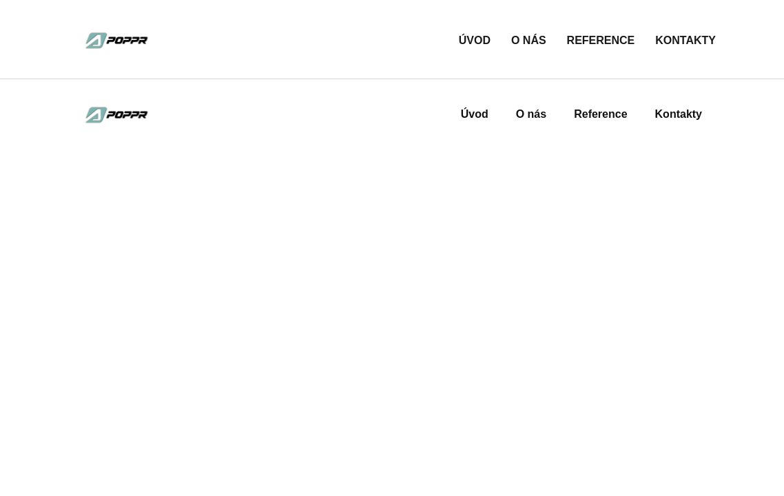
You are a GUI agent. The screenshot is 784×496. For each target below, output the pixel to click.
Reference (601, 40)
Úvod (475, 40)
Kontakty (685, 40)
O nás (528, 40)
